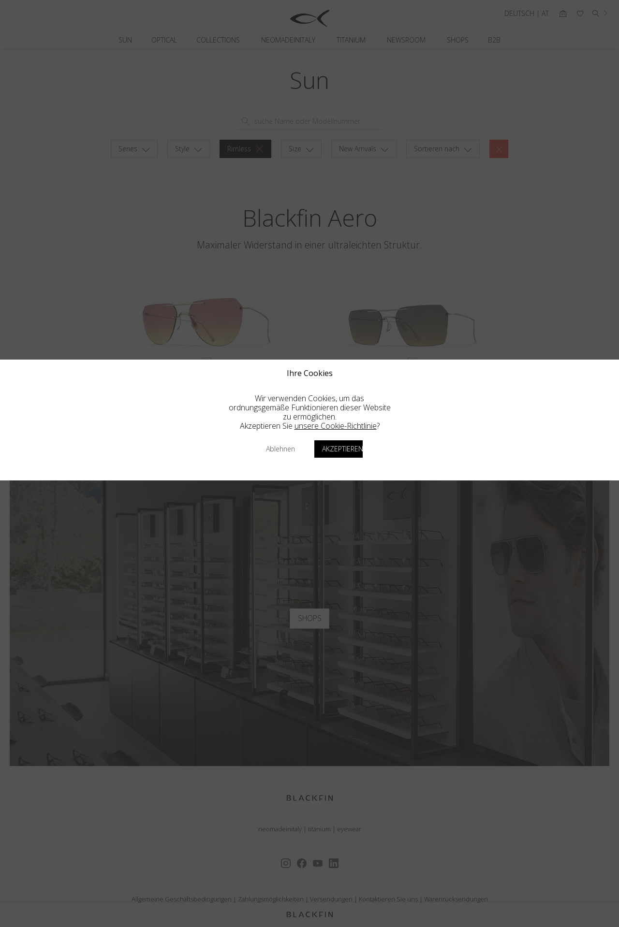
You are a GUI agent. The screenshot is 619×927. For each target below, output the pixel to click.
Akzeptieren (342, 448)
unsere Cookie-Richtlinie (336, 425)
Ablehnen (280, 448)
